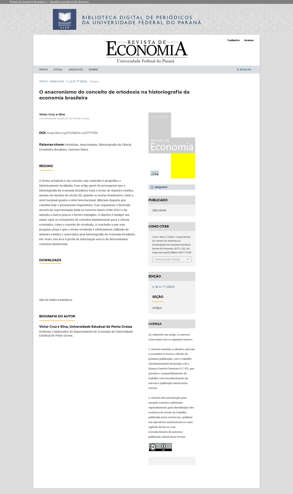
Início (43, 69)
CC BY (184, 368)
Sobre (93, 69)
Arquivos (75, 69)
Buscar (244, 69)
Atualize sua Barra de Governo (69, 2)
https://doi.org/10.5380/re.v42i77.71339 (72, 133)
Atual (58, 69)
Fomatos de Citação (167, 259)
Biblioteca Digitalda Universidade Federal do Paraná (142, 20)
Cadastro (233, 40)
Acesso (249, 40)
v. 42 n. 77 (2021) (76, 81)
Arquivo (160, 187)
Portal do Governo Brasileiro (28, 2)
